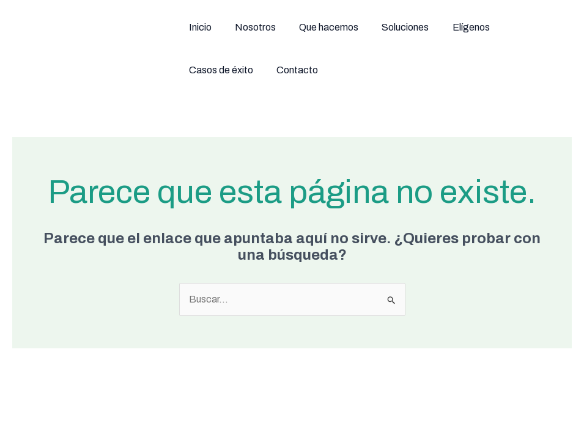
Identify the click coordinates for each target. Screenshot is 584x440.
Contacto (541, 27)
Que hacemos (295, 27)
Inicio (190, 27)
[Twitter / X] (429, 405)
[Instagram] (463, 405)
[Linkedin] (497, 405)
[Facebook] (394, 405)
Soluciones (360, 27)
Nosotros (233, 27)
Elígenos (414, 27)
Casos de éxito (477, 27)
